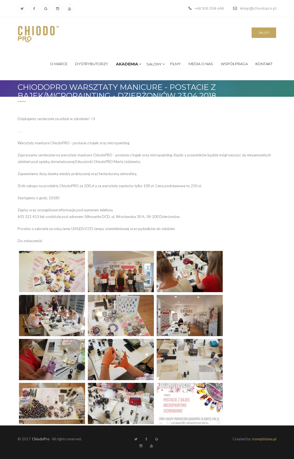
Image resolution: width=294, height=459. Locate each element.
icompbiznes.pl (264, 439)
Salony (154, 64)
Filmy (175, 64)
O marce (58, 64)
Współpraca (234, 64)
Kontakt (264, 64)
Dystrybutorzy (91, 64)
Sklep (263, 33)
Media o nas (201, 64)
